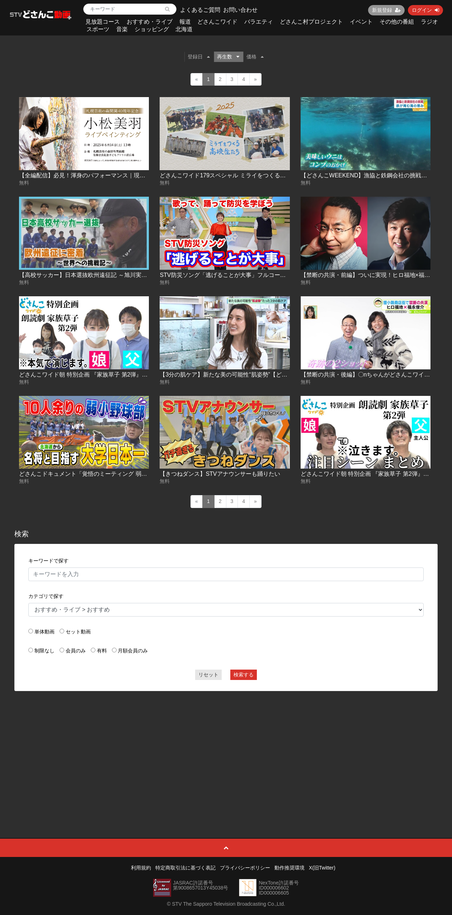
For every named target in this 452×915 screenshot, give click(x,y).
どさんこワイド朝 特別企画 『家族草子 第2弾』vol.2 (368, 474)
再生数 (228, 56)
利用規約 (141, 868)
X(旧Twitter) (322, 868)
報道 (185, 22)
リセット (208, 674)
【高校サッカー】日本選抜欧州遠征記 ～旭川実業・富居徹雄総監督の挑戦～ (117, 275)
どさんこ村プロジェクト (311, 22)
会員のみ (76, 650)
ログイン (425, 10)
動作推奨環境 (289, 868)
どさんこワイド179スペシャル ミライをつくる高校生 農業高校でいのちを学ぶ (261, 175)
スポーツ (97, 29)
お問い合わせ (240, 10)
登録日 (199, 56)
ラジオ (429, 22)
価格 (255, 56)
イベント (361, 22)
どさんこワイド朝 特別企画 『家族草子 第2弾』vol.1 (86, 375)
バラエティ (258, 22)
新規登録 (386, 10)
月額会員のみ (133, 650)
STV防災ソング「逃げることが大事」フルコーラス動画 (231, 275)
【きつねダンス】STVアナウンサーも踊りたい (220, 474)
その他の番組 (397, 22)
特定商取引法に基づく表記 (185, 868)
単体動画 (44, 631)
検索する (244, 674)
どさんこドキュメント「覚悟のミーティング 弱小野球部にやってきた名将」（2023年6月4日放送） (147, 474)
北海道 (184, 29)
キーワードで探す (48, 561)
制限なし (44, 650)
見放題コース (102, 22)
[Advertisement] (226, 748)
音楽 (122, 29)
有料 (102, 650)
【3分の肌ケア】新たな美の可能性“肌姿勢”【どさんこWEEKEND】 (246, 375)
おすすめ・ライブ (150, 22)
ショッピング (152, 29)
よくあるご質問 (200, 10)
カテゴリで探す (45, 596)
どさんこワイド (217, 22)
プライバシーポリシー (245, 868)
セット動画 (78, 631)
